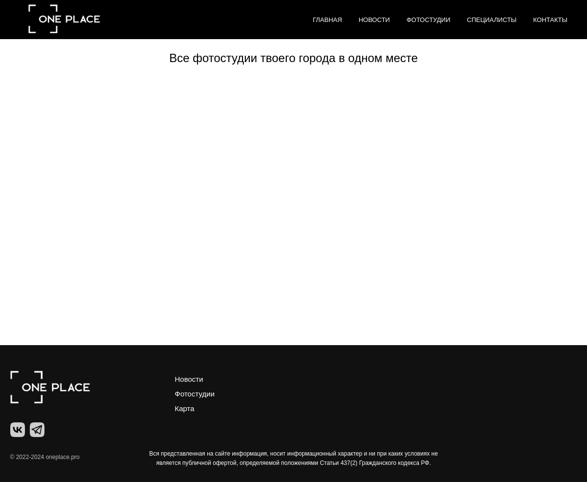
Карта (185, 408)
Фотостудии (429, 19)
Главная (327, 19)
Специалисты (492, 19)
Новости (374, 19)
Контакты (550, 19)
